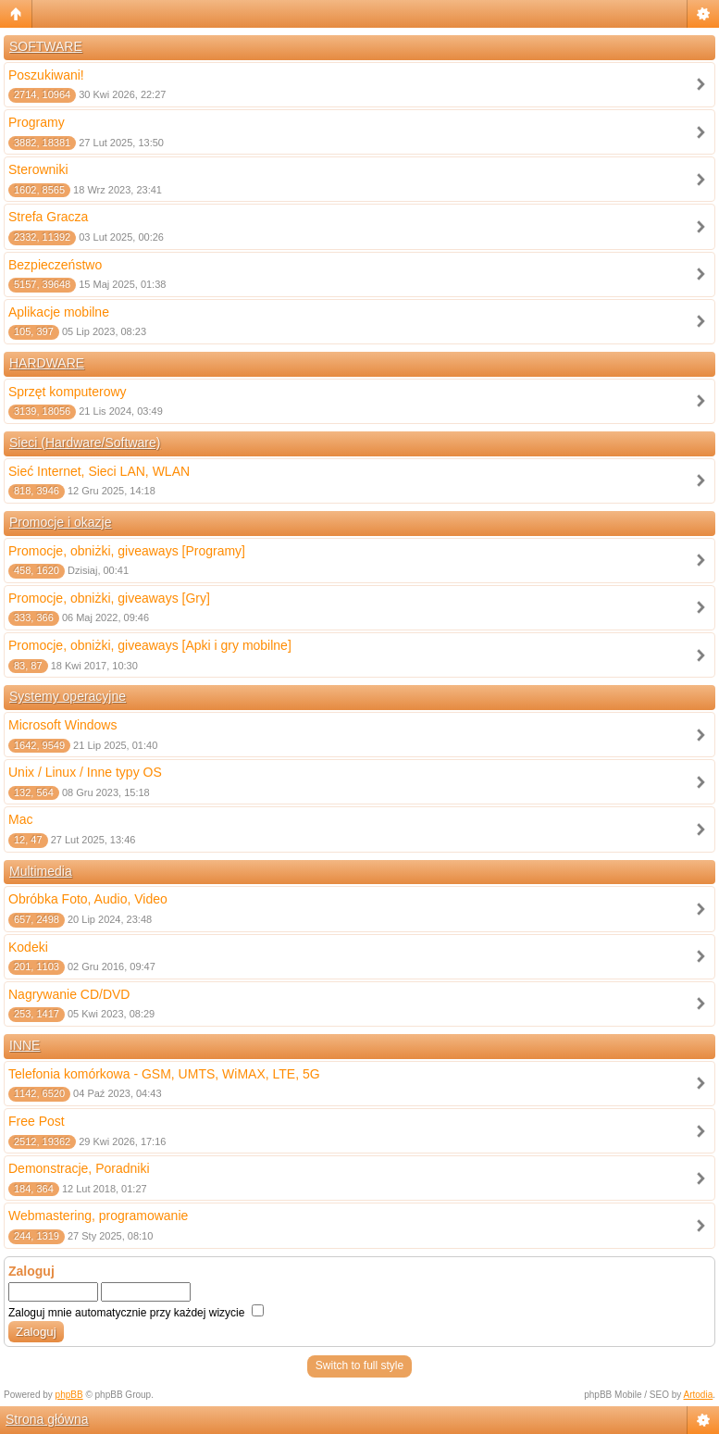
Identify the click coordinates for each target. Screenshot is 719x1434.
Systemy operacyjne (67, 696)
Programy (36, 122)
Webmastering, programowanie (98, 1215)
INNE (24, 1045)
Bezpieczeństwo (55, 264)
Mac (20, 819)
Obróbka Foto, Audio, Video (87, 899)
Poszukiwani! (46, 75)
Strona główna (47, 1419)
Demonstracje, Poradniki (79, 1168)
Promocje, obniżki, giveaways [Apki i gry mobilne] (149, 645)
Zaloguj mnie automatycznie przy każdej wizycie (136, 1312)
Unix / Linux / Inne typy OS (85, 772)
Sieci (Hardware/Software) (84, 442)
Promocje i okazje (60, 522)
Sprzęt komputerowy (67, 391)
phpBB (69, 1395)
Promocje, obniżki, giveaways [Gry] (109, 598)
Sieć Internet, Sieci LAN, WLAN (99, 471)
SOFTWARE (45, 46)
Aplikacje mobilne (58, 312)
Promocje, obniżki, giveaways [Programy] (126, 550)
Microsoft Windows (62, 724)
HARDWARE (46, 362)
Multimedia (40, 871)
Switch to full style (359, 1365)
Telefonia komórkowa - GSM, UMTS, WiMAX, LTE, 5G (164, 1073)
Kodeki (28, 947)
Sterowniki (38, 169)
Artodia (698, 1395)
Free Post (36, 1121)
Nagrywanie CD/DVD (69, 994)
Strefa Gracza (48, 216)
